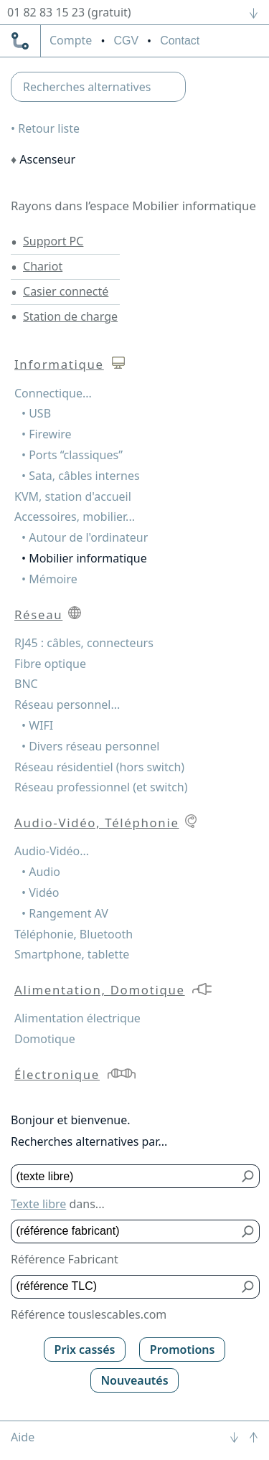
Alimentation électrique (77, 1018)
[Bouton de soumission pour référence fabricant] (248, 1231)
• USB (36, 413)
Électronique (57, 1074)
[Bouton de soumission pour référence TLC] (248, 1287)
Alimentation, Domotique (99, 989)
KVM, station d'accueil (72, 496)
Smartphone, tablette (71, 954)
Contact (179, 40)
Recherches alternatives (87, 87)
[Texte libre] (124, 1176)
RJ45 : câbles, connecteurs (84, 643)
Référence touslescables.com (88, 1314)
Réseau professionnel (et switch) (101, 787)
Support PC (53, 241)
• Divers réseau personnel (90, 746)
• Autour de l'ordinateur (85, 537)
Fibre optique (50, 664)
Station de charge (70, 316)
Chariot (42, 266)
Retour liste (49, 128)
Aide (22, 1437)
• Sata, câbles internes (81, 476)
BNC (26, 684)
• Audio (41, 872)
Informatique (59, 364)
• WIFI (37, 725)
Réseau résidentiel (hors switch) (99, 767)
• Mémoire (49, 579)
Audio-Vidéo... (51, 851)
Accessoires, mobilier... (74, 516)
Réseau (38, 614)
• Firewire (47, 434)
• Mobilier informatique (84, 558)
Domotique (44, 1039)
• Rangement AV (65, 913)
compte (70, 41)
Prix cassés (85, 1349)
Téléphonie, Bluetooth (73, 934)
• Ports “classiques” (72, 455)
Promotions (182, 1349)
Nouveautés (134, 1380)
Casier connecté (65, 291)
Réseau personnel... (67, 704)
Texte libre (38, 1204)
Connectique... (53, 393)
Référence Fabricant (64, 1259)
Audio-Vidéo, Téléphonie (96, 822)
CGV (125, 40)
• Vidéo (40, 892)
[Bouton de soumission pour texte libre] (248, 1176)
